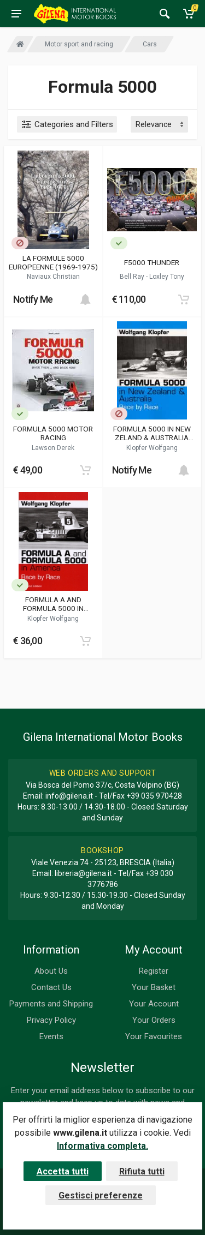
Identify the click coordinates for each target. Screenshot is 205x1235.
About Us (51, 971)
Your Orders (153, 1020)
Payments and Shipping (51, 1004)
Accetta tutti (63, 1171)
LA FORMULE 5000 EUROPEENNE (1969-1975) (53, 262)
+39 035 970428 (154, 796)
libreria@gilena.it (83, 873)
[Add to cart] (85, 299)
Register (153, 971)
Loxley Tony (166, 276)
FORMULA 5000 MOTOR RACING (53, 433)
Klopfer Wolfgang (152, 448)
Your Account (154, 1004)
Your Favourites (153, 1036)
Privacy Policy (51, 1020)
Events (51, 1036)
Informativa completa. (102, 1146)
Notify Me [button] (33, 299)
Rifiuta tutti (142, 1171)
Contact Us (51, 987)
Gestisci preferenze (100, 1195)
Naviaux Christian (53, 276)
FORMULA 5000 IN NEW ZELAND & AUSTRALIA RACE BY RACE (152, 433)
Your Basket (153, 987)
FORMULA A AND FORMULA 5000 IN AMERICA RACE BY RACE (53, 604)
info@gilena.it (69, 796)
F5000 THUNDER (151, 262)
